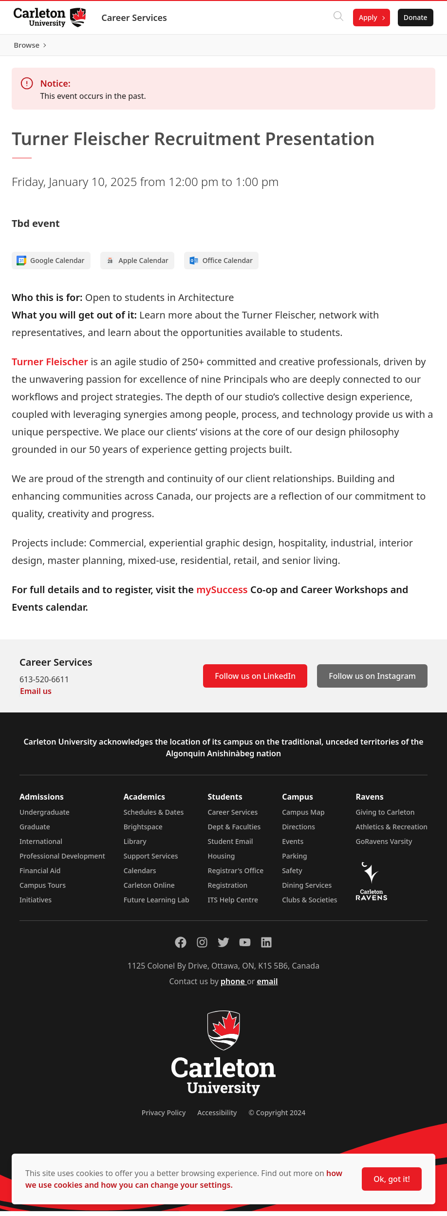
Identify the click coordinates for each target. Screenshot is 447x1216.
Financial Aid (39, 875)
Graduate (34, 831)
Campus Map (303, 817)
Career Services (136, 17)
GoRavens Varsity (384, 846)
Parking (294, 860)
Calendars (140, 875)
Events (292, 846)
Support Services (151, 860)
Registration (228, 890)
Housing (221, 860)
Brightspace (143, 831)
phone (234, 986)
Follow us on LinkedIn (255, 680)
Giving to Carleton (385, 817)
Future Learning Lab (156, 904)
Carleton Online (149, 890)
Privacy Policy (164, 1117)
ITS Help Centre (233, 904)
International (40, 846)
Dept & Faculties (234, 831)
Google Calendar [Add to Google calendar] (51, 265)
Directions (298, 831)
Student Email (230, 846)
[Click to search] (336, 17)
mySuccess (221, 594)
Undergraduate (44, 817)
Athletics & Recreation (392, 831)
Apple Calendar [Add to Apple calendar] (136, 265)
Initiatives (35, 904)
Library (135, 846)
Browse (413, 47)
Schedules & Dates (154, 817)
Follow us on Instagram (372, 680)
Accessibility (217, 1117)
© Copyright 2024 (276, 1117)
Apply (366, 17)
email (267, 986)
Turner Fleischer (50, 366)
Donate (414, 17)
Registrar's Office (236, 875)
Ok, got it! (391, 1179)
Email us (36, 696)
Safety (292, 875)
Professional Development (62, 860)
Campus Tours (42, 890)
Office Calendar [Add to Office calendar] (221, 265)
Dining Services (307, 890)
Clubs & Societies (309, 904)
